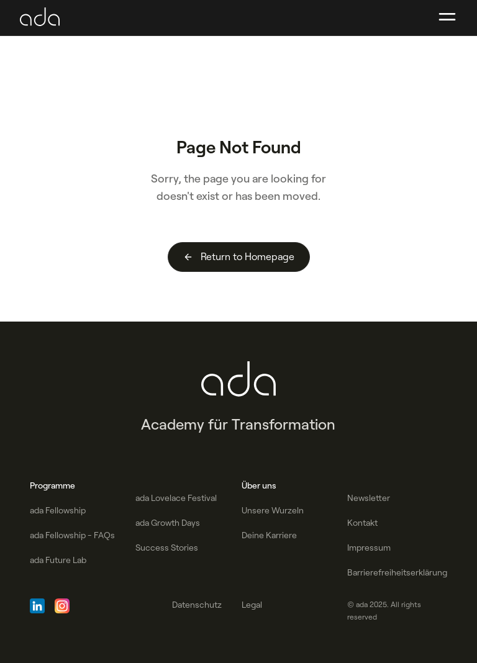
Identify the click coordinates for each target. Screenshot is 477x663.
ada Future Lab (58, 560)
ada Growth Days (167, 523)
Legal (252, 605)
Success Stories (166, 547)
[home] (40, 17)
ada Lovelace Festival (176, 498)
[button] (447, 17)
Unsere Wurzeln (273, 510)
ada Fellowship (58, 510)
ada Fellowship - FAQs (72, 535)
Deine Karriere (269, 535)
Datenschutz (197, 605)
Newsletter (368, 498)
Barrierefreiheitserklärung (397, 572)
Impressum (369, 547)
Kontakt (362, 523)
